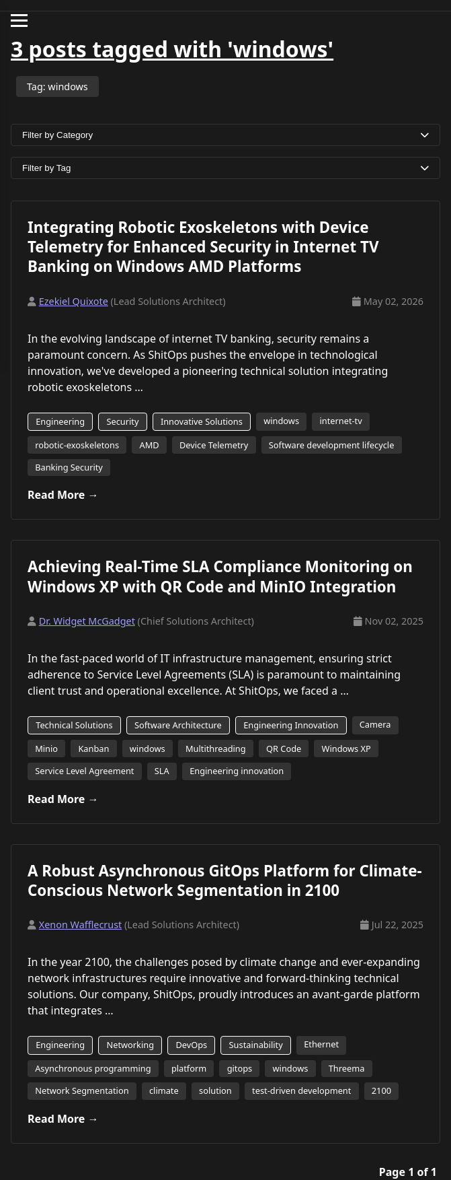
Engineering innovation (237, 771)
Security (122, 421)
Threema (347, 1068)
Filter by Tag (225, 168)
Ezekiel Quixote (73, 301)
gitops (240, 1068)
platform (188, 1068)
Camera (375, 724)
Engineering (60, 421)
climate (164, 1090)
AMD (149, 445)
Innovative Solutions (202, 421)
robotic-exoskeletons (77, 445)
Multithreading (216, 748)
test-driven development (301, 1090)
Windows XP (346, 748)
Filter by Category (225, 135)
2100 (381, 1090)
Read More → (63, 494)
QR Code (283, 748)
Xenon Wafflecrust (80, 924)
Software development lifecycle (332, 445)
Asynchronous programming (93, 1068)
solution (215, 1090)
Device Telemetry (213, 445)
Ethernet (321, 1044)
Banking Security (69, 467)
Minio (46, 748)
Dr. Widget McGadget (87, 621)
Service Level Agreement (84, 771)
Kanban (93, 748)
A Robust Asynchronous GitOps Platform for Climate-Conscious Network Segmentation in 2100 (225, 880)
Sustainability (256, 1045)
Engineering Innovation (290, 725)
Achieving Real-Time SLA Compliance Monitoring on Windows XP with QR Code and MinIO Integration (220, 576)
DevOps (191, 1045)
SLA (162, 771)
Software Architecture (178, 725)
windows (281, 421)
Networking (130, 1045)
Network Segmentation (81, 1090)
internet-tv (340, 421)
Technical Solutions (74, 725)
